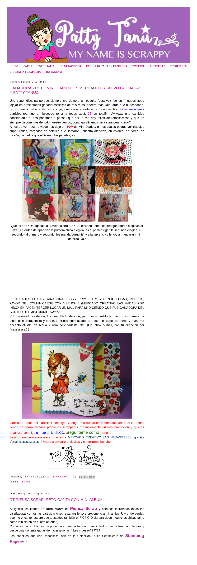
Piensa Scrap (84, 508)
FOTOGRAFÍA (45, 66)
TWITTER (138, 66)
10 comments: (61, 476)
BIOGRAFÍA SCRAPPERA (25, 71)
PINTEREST (157, 66)
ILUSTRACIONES (70, 66)
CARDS (27, 66)
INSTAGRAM (54, 71)
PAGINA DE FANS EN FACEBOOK (106, 66)
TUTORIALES (178, 66)
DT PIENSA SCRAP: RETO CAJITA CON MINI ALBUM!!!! (58, 499)
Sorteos (26, 481)
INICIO (14, 66)
